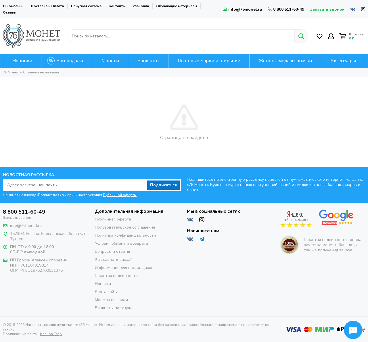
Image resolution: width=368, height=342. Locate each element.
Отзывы (9, 12)
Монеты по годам (111, 300)
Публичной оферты (120, 195)
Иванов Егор (51, 334)
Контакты (117, 6)
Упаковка (141, 6)
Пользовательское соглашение (125, 227)
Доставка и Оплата (47, 6)
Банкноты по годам (113, 308)
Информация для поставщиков (124, 267)
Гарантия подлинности (116, 275)
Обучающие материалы (176, 6)
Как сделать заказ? (113, 259)
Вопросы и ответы (112, 251)
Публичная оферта (113, 219)
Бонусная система (86, 6)
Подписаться (163, 185)
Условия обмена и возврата (121, 243)
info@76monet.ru (242, 9)
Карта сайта (106, 291)
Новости (103, 283)
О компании (13, 6)
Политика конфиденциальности (125, 235)
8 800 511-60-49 (286, 9)
